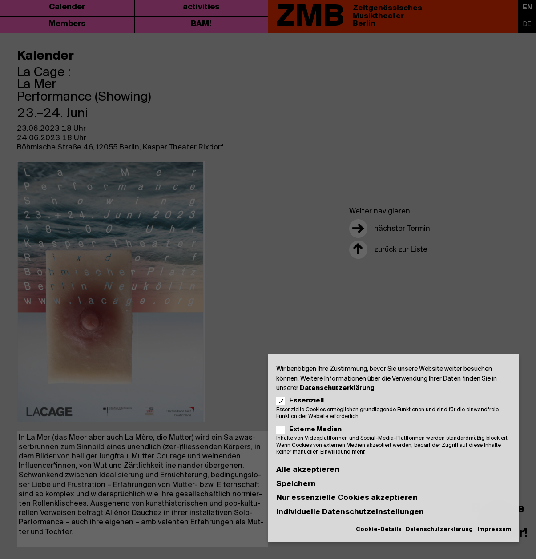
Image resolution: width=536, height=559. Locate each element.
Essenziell (302, 401)
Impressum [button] (494, 529)
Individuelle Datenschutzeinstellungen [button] (350, 512)
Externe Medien (311, 429)
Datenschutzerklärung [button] (439, 529)
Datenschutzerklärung (337, 388)
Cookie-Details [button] (379, 529)
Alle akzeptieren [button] (307, 470)
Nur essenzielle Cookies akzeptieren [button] (347, 498)
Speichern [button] (296, 484)
